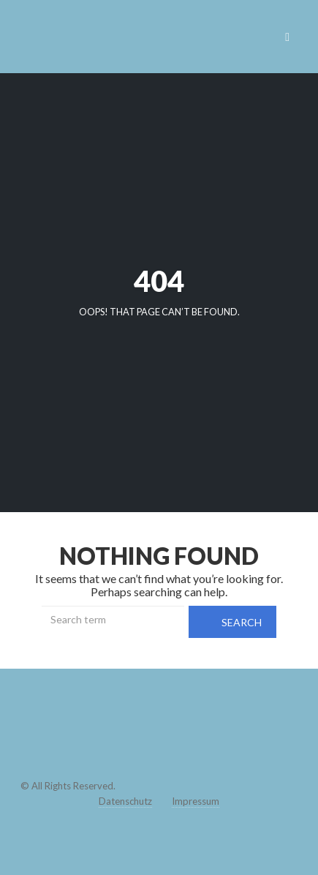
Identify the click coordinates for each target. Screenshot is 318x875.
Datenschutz (125, 801)
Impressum (195, 801)
